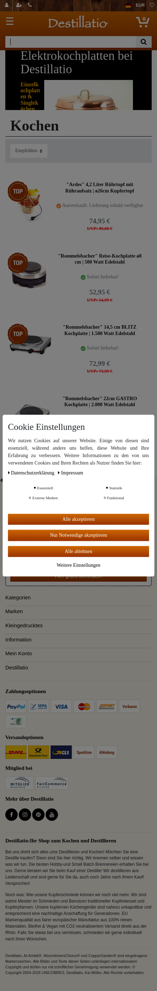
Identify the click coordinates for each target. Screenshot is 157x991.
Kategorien (18, 597)
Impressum (70, 473)
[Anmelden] (7, 5)
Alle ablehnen (78, 551)
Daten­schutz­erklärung (32, 473)
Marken (14, 611)
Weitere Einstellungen (78, 565)
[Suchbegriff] (70, 42)
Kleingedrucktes (24, 625)
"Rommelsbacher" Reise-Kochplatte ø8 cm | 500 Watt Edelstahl (99, 259)
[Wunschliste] (152, 5)
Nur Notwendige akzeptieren (78, 535)
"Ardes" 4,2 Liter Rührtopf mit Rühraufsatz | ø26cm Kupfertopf (99, 188)
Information (18, 640)
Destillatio (16, 667)
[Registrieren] (20, 5)
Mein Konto (18, 653)
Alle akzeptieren (78, 519)
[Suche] (144, 42)
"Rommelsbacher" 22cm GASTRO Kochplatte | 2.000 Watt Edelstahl (100, 402)
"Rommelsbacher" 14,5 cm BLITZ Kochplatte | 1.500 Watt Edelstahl (99, 330)
